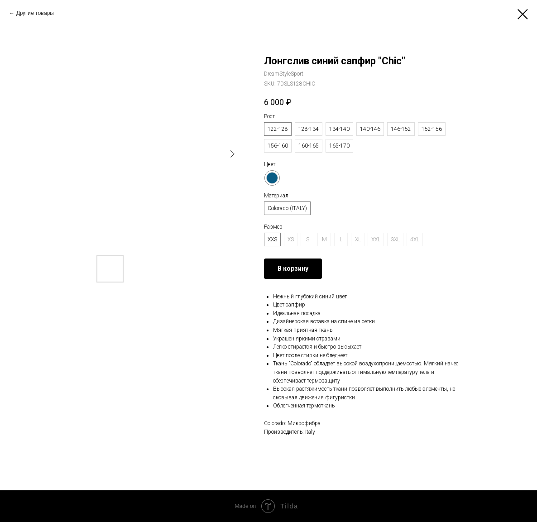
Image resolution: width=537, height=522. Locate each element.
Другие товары (35, 13)
